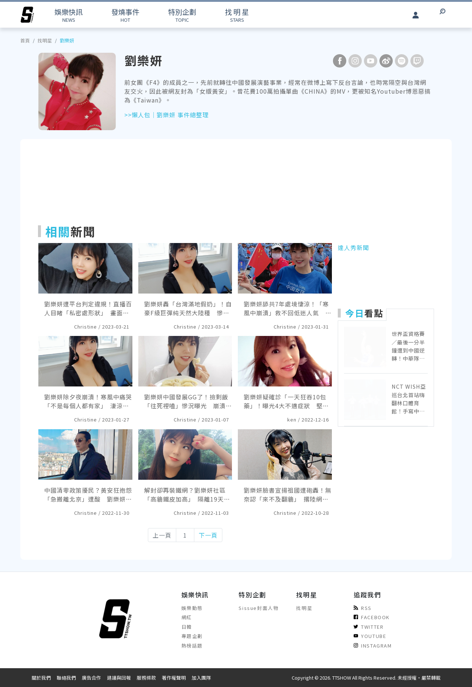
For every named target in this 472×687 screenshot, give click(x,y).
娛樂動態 (192, 607)
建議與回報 (119, 677)
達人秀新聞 (353, 247)
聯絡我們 (66, 677)
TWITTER (369, 626)
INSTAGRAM (373, 645)
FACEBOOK (372, 617)
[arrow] (27, 15)
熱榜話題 (192, 645)
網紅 (186, 617)
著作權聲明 (174, 677)
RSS (363, 607)
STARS (237, 15)
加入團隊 (201, 677)
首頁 (25, 40)
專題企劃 (192, 635)
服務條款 (146, 677)
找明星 (45, 40)
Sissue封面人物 (258, 607)
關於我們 (41, 677)
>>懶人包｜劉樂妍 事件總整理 (166, 114)
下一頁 (208, 535)
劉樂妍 (67, 40)
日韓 (186, 626)
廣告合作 (91, 677)
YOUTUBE (370, 635)
